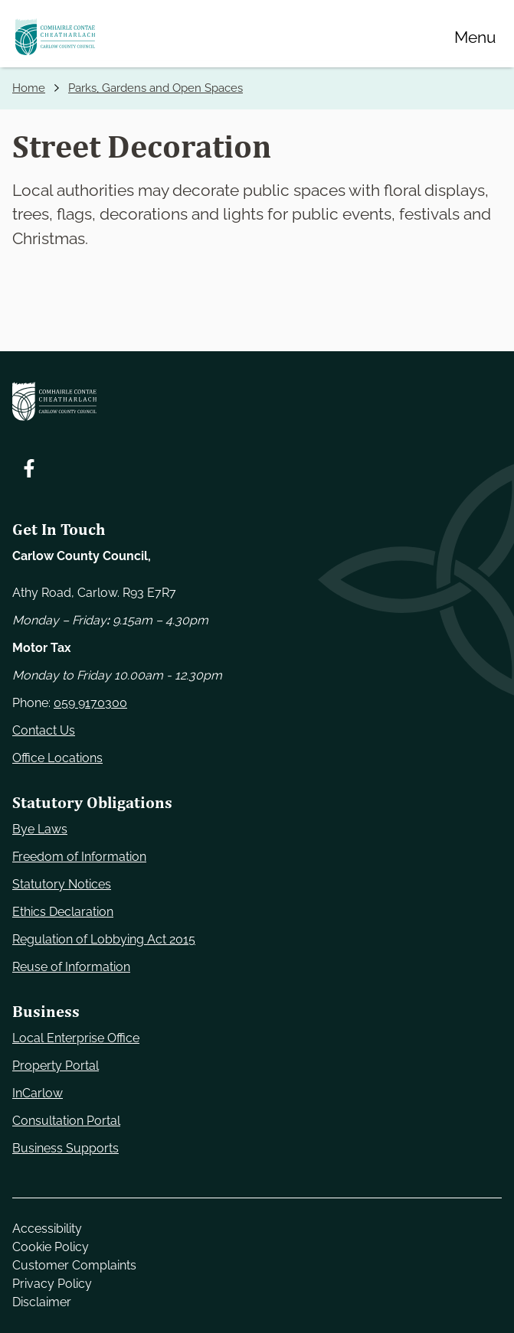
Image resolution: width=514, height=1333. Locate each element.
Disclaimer (41, 1302)
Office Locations (57, 758)
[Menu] (475, 36)
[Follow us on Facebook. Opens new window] (29, 468)
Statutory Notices (61, 884)
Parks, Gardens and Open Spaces (155, 88)
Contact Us (43, 730)
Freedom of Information (79, 856)
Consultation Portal (66, 1120)
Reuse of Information (71, 967)
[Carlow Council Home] (257, 401)
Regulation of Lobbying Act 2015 (103, 939)
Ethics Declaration (62, 911)
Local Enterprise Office (75, 1038)
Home (28, 88)
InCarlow (37, 1093)
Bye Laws (39, 829)
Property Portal (55, 1065)
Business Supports (65, 1148)
